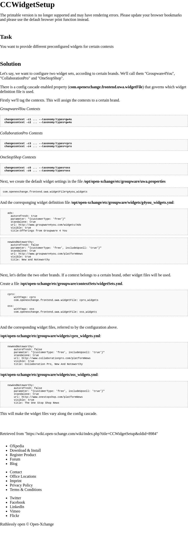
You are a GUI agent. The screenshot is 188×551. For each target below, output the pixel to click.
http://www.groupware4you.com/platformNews (51, 263)
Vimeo (15, 532)
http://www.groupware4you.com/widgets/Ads (50, 230)
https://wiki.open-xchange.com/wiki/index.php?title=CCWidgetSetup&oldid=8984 (91, 454)
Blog (13, 484)
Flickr (14, 536)
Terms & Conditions (26, 510)
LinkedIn (17, 527)
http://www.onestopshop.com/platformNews (52, 416)
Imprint (16, 501)
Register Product (23, 475)
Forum (15, 480)
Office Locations (23, 497)
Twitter (15, 518)
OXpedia (17, 466)
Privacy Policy (21, 506)
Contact (16, 492)
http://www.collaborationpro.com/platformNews (56, 374)
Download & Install (25, 471)
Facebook (17, 523)
